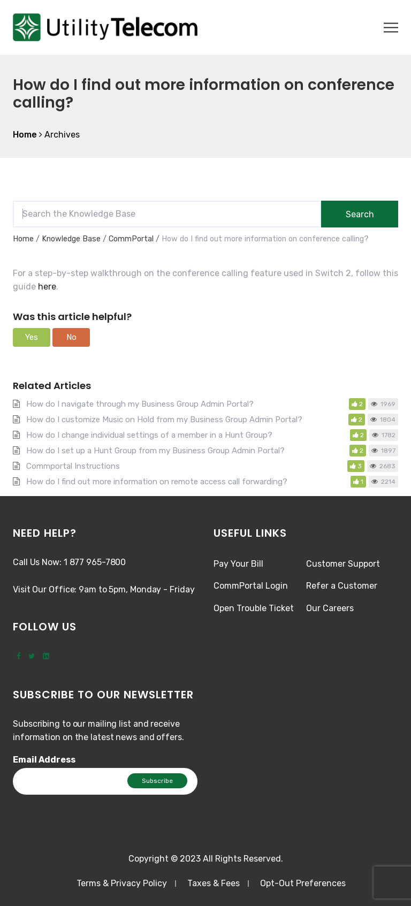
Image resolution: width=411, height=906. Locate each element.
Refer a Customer (341, 586)
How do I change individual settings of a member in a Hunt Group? (149, 435)
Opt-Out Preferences (303, 883)
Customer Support (343, 564)
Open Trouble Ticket (254, 608)
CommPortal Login (251, 586)
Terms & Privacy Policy (122, 883)
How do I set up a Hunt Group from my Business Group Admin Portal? (155, 450)
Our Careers (330, 608)
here (46, 286)
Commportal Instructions (73, 466)
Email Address (44, 760)
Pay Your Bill (238, 564)
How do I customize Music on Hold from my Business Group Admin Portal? (164, 419)
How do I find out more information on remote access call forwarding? (156, 481)
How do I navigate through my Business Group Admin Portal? (140, 404)
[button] (31, 337)
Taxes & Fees (213, 883)
